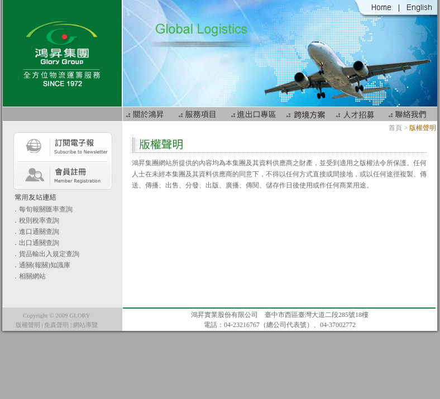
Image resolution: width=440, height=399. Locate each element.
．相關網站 (29, 276)
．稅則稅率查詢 (35, 220)
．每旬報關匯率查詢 (42, 209)
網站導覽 (85, 324)
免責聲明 (56, 324)
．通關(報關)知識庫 (41, 265)
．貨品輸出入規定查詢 (45, 254)
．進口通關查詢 (35, 231)
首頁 (395, 128)
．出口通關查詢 (35, 243)
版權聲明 (28, 324)
